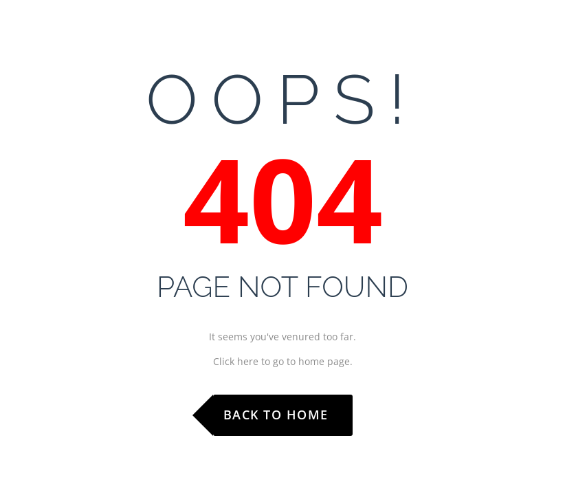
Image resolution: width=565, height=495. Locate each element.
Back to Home (276, 414)
